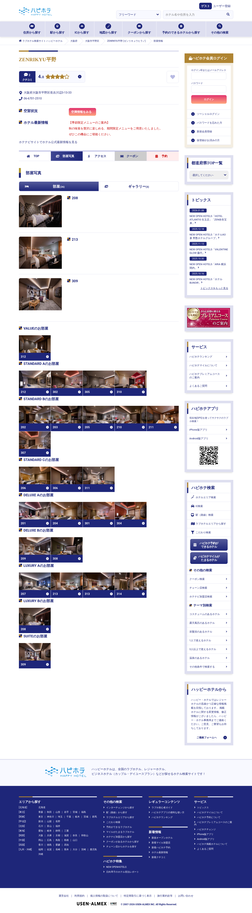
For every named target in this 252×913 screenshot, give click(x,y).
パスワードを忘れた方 (209, 122)
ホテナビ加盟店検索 (208, 596)
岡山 (40, 840)
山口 (75, 840)
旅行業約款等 (164, 895)
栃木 (77, 816)
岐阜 (49, 830)
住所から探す (32, 28)
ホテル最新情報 (158, 852)
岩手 (66, 812)
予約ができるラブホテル (117, 827)
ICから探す (82, 28)
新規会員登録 (204, 131)
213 (75, 239)
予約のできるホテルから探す (181, 28)
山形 (58, 812)
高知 (66, 844)
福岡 (40, 849)
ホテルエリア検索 (203, 497)
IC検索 (197, 506)
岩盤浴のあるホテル (208, 631)
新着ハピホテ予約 (159, 847)
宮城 (75, 812)
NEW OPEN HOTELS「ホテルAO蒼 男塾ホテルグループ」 (208, 233)
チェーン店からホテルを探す (120, 846)
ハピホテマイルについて (208, 365)
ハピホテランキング (208, 356)
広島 (49, 840)
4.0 (41, 77)
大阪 (40, 835)
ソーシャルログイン (208, 113)
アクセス (97, 156)
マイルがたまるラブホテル (118, 832)
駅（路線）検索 (202, 515)
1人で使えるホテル (208, 640)
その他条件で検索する (208, 666)
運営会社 (64, 895)
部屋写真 (65, 156)
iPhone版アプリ (208, 429)
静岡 (58, 830)
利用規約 (79, 895)
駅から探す (57, 28)
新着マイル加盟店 (159, 842)
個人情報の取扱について (104, 895)
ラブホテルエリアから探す (208, 523)
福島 (83, 812)
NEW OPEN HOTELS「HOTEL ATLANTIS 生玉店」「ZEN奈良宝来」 (208, 217)
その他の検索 (219, 28)
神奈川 (50, 816)
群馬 (94, 816)
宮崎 (83, 849)
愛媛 (58, 844)
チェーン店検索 (208, 587)
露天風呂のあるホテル (208, 622)
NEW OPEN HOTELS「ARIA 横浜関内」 (208, 263)
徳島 (49, 844)
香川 (40, 844)
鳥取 (58, 840)
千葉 (68, 816)
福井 (58, 826)
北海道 (41, 807)
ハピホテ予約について (207, 817)
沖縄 (40, 854)
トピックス (201, 200)
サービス (199, 347)
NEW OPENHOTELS (114, 867)
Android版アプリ (208, 438)
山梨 (49, 821)
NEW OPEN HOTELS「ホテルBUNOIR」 (206, 278)
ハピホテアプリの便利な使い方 (166, 812)
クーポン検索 (208, 579)
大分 (75, 849)
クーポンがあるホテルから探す (121, 841)
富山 (49, 826)
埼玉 (60, 816)
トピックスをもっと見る (214, 288)
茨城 (86, 816)
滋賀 (66, 835)
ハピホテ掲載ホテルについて (210, 844)
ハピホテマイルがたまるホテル (206, 558)
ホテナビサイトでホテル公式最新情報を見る (48, 142)
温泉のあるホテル (208, 657)
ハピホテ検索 (203, 488)
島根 (66, 840)
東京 (40, 816)
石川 (40, 826)
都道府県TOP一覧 (207, 163)
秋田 (49, 812)
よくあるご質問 (208, 385)
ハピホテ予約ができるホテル (205, 545)
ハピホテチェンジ (205, 829)
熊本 (66, 849)
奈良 (75, 835)
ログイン (209, 99)
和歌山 (84, 835)
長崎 (58, 849)
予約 (161, 156)
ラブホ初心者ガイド (161, 807)
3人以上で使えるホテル (208, 649)
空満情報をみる (83, 113)
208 (75, 198)
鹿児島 (93, 849)
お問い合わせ (185, 895)
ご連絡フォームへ (206, 737)
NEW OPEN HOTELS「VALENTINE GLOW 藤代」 (209, 248)
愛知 (40, 830)
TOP (33, 156)
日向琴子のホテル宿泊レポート (121, 872)
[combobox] (193, 14)
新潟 (40, 821)
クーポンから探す (139, 28)
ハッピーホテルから (208, 689)
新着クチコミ (157, 857)
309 (75, 281)
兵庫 (49, 835)
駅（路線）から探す (115, 812)
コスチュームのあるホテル (208, 614)
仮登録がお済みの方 (208, 140)
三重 (66, 830)
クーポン (129, 156)
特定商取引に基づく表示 (138, 895)
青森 (40, 812)
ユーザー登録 (222, 6)
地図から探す (108, 28)
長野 (58, 821)
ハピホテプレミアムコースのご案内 (208, 375)
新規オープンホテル (161, 837)
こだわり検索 (201, 532)
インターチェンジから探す (118, 807)
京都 (58, 835)
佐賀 (49, 849)
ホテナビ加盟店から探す (117, 836)
